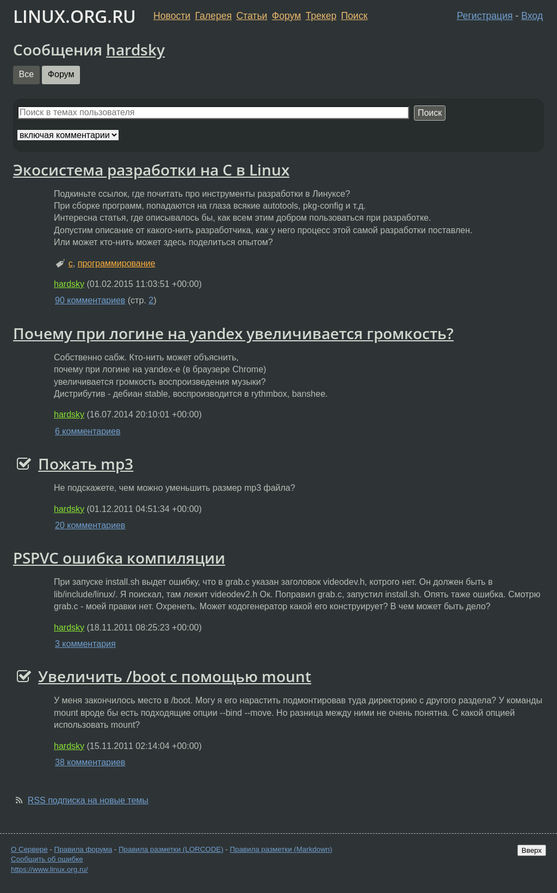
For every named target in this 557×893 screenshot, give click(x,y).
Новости (171, 15)
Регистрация (485, 15)
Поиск (354, 15)
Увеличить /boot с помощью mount (174, 676)
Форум (286, 15)
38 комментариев (90, 762)
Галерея (213, 15)
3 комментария (85, 643)
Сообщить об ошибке (47, 859)
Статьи (251, 15)
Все (26, 74)
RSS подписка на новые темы (88, 800)
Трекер (321, 15)
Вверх (532, 850)
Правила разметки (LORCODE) (171, 849)
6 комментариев (87, 431)
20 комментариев (90, 525)
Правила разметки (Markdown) (281, 849)
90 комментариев (90, 300)
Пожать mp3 (85, 463)
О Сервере (29, 849)
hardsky (135, 49)
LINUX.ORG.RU (74, 16)
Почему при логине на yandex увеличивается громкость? (233, 333)
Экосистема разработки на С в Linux (151, 169)
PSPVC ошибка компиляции (119, 557)
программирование (117, 263)
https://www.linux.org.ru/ (49, 869)
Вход (532, 15)
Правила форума (83, 849)
